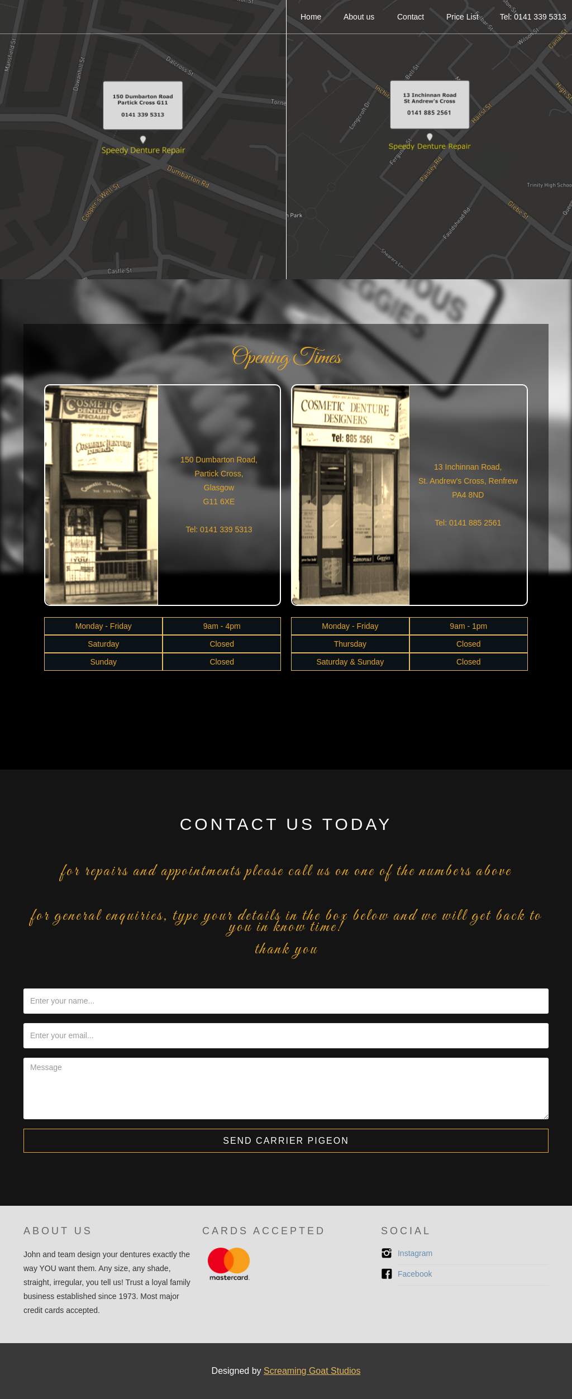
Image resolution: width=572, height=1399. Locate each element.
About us (360, 16)
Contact (411, 16)
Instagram (415, 1253)
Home (312, 16)
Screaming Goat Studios (312, 1371)
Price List (463, 16)
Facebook (415, 1273)
